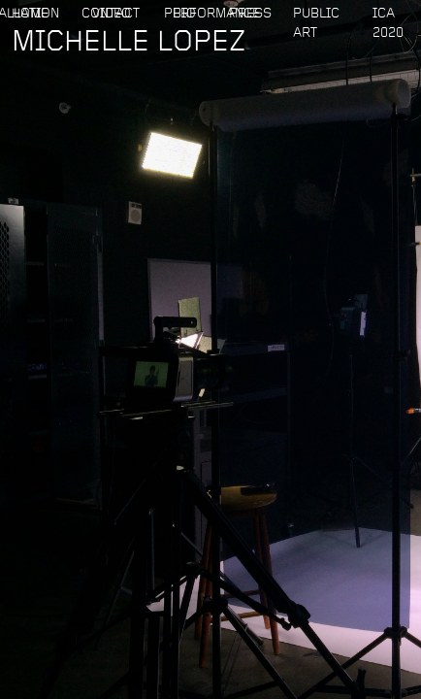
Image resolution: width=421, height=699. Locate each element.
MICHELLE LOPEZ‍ (128, 46)
